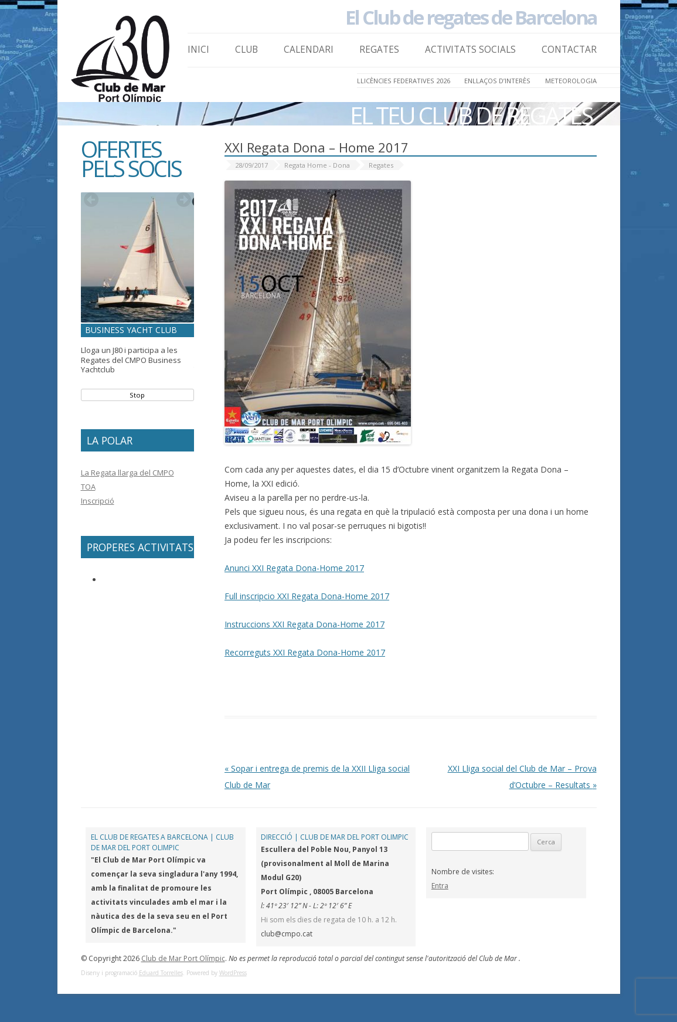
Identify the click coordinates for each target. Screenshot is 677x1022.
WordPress (233, 973)
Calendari (309, 49)
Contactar (569, 49)
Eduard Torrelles (161, 973)
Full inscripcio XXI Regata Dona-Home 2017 (306, 596)
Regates (379, 49)
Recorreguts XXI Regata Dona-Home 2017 (304, 652)
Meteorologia (571, 80)
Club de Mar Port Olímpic (183, 958)
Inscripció (97, 500)
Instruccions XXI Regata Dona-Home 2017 (304, 624)
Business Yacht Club (131, 329)
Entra (439, 886)
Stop (137, 395)
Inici (198, 49)
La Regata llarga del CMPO (127, 472)
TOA (88, 486)
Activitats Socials (470, 49)
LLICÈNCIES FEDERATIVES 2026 (403, 80)
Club (246, 49)
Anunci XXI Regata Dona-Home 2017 (294, 567)
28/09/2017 (251, 165)
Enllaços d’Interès (497, 80)
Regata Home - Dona (317, 165)
